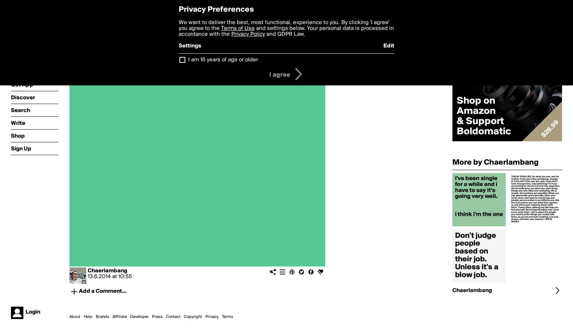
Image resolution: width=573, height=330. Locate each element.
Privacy (212, 317)
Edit (388, 46)
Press (157, 317)
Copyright (193, 317)
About (74, 317)
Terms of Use (238, 28)
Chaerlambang (107, 271)
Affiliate (120, 317)
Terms (227, 317)
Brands (102, 317)
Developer (139, 317)
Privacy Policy (248, 34)
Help (88, 317)
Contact (173, 317)
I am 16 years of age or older (223, 60)
